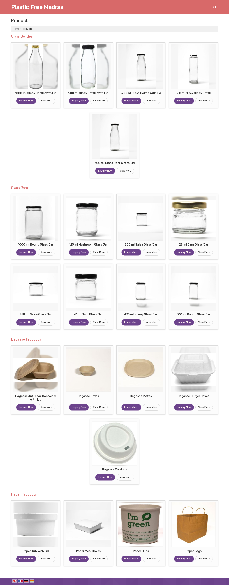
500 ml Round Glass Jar (193, 314)
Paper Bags (194, 551)
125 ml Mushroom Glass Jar (88, 244)
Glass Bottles (22, 36)
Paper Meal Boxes (88, 551)
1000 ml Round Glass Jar (35, 244)
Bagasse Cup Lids (114, 469)
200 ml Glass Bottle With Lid (88, 93)
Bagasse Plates (141, 396)
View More (46, 100)
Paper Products (24, 494)
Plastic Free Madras (37, 7)
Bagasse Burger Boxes (193, 396)
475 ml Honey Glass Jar (140, 314)
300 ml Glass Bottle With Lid (141, 93)
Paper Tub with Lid (36, 551)
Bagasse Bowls (88, 396)
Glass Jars (19, 188)
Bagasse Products (26, 339)
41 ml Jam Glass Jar (88, 314)
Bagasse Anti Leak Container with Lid (35, 397)
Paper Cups (141, 551)
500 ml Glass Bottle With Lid (115, 163)
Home (16, 28)
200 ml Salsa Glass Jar (141, 244)
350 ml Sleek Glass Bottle (193, 93)
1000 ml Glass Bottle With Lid (35, 93)
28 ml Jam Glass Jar (193, 244)
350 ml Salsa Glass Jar (36, 314)
